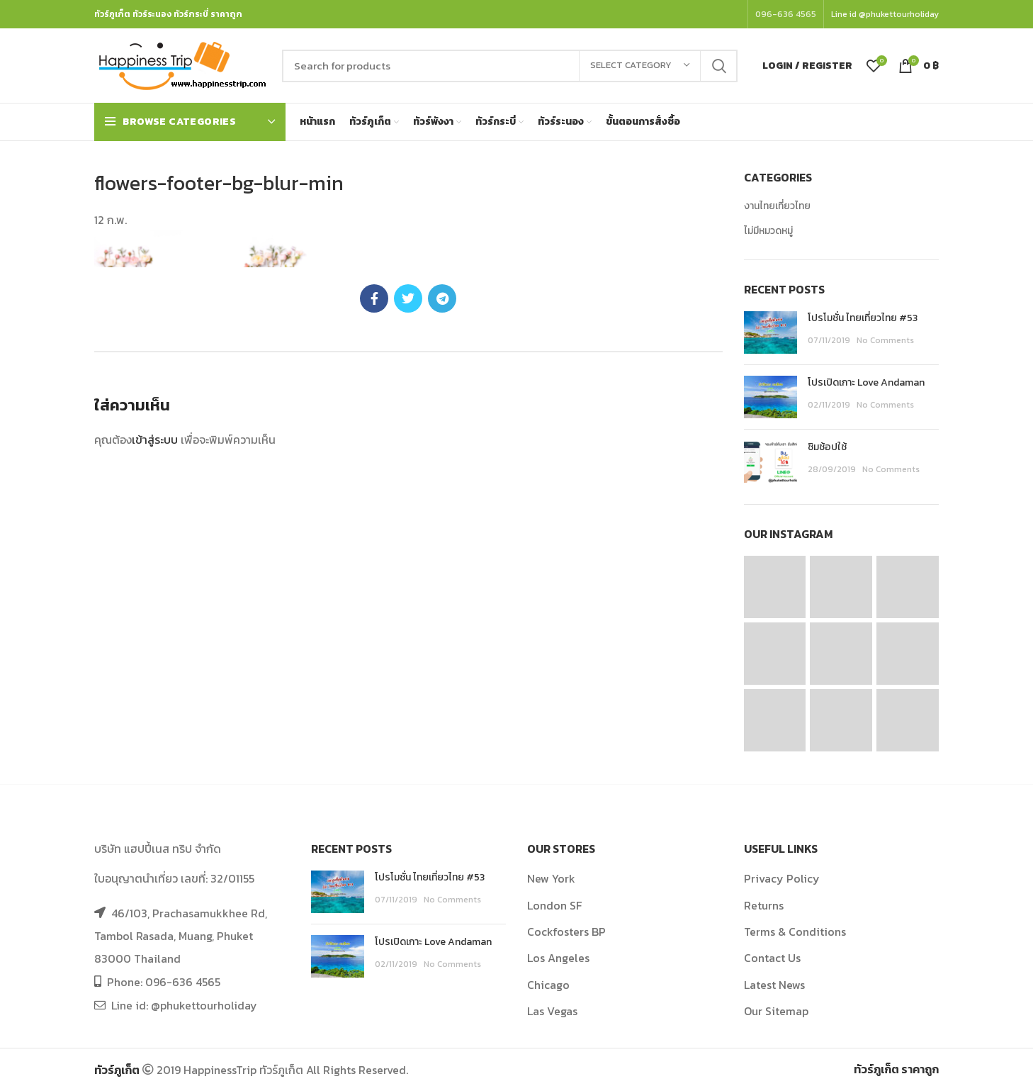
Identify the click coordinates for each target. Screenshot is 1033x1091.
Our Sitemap (776, 1010)
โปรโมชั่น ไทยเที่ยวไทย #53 (863, 317)
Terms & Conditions (795, 931)
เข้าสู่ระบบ (155, 439)
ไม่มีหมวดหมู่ (768, 231)
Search (718, 66)
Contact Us (772, 957)
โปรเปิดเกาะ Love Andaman (866, 382)
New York (551, 878)
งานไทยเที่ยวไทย (777, 206)
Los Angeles (558, 957)
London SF (554, 905)
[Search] (510, 66)
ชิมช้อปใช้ (827, 447)
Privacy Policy (782, 878)
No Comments (885, 340)
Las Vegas (552, 1010)
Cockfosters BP (566, 931)
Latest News (774, 984)
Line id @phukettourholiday (885, 14)
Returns (764, 905)
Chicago (548, 984)
